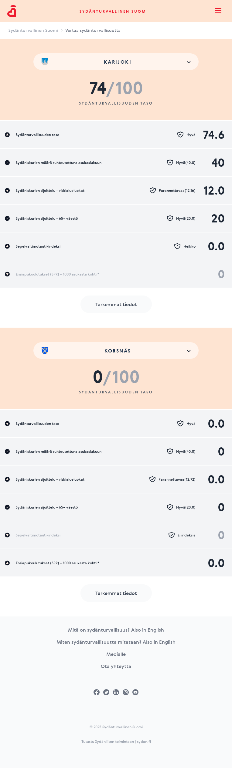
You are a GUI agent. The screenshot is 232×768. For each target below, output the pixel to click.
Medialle (116, 654)
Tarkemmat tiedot (116, 304)
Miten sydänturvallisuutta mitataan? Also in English (116, 642)
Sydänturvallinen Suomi (114, 11)
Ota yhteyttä (116, 666)
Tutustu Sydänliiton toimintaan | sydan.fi (116, 741)
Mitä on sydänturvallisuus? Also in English (116, 629)
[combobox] (116, 61)
